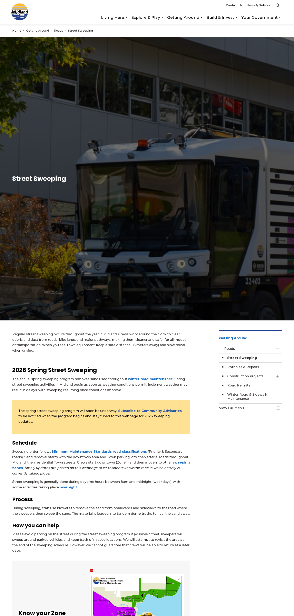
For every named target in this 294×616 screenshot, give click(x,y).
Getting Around (183, 18)
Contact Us (234, 6)
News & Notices (258, 6)
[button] (246, 408)
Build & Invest (220, 18)
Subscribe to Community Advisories (150, 411)
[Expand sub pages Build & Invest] (236, 18)
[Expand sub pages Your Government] (280, 18)
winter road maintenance (150, 379)
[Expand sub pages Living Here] (126, 18)
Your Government (259, 18)
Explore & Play (145, 18)
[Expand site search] (278, 6)
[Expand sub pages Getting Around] (201, 18)
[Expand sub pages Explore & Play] (162, 18)
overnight (68, 487)
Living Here (112, 18)
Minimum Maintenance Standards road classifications (99, 452)
